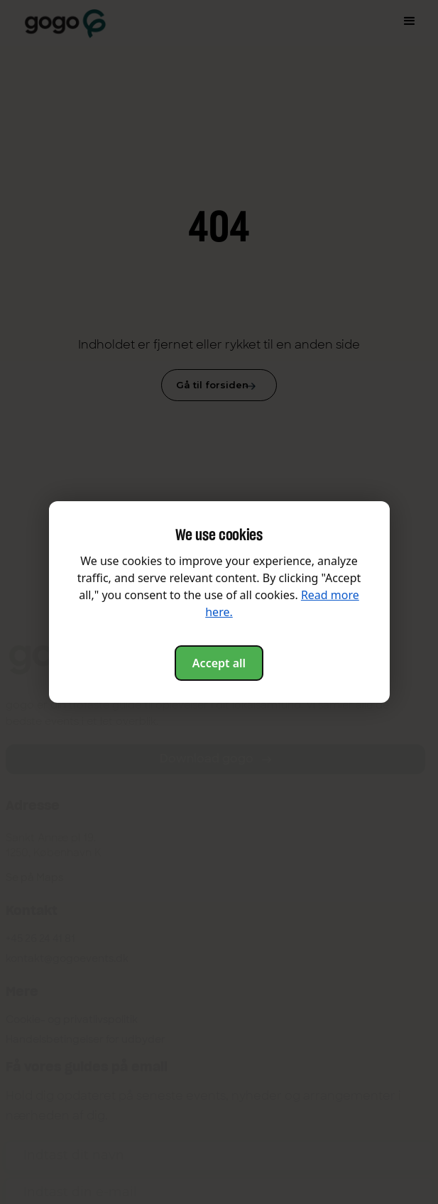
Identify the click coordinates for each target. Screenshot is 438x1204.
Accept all (219, 663)
